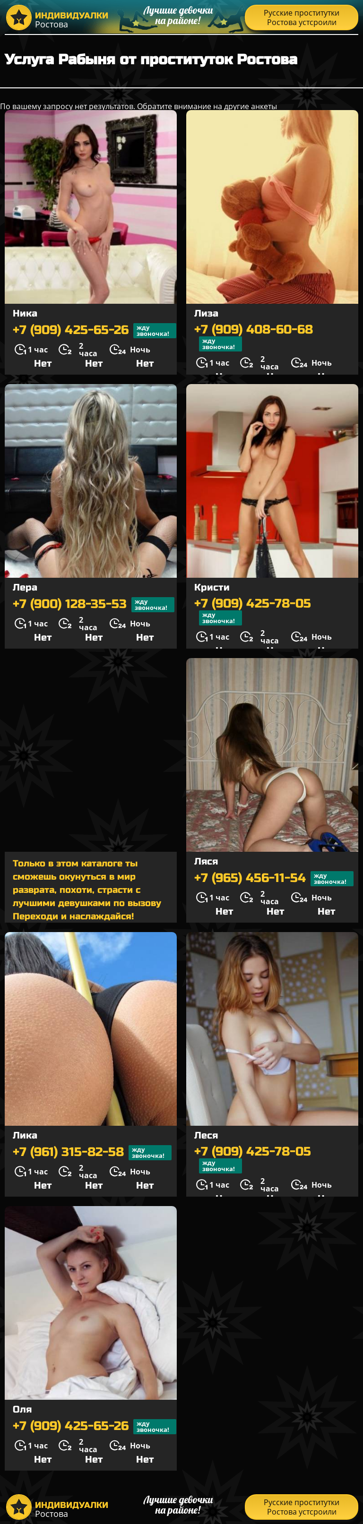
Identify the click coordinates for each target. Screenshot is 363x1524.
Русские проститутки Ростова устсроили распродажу (301, 19)
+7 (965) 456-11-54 (274, 878)
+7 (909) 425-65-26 (94, 330)
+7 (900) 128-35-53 (93, 604)
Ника (25, 313)
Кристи (212, 587)
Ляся (206, 861)
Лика (25, 1135)
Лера (25, 587)
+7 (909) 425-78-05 (252, 611)
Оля (22, 1409)
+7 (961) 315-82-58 (92, 1152)
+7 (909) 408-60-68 (253, 337)
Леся (206, 1135)
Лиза (206, 313)
